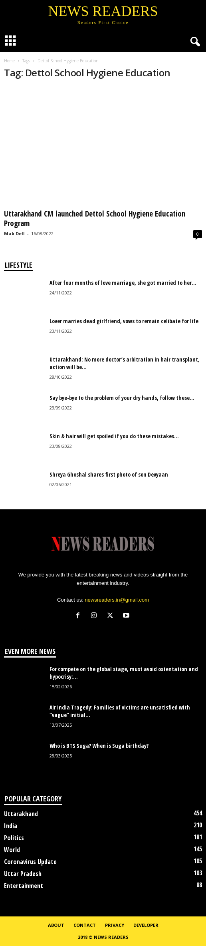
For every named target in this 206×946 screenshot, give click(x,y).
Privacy (114, 925)
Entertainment (23, 885)
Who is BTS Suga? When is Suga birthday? (99, 745)
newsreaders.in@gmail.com (117, 600)
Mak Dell (14, 233)
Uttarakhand (21, 813)
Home (9, 61)
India (10, 825)
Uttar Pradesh (23, 873)
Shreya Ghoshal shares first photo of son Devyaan (109, 474)
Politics (14, 837)
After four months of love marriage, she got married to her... (123, 282)
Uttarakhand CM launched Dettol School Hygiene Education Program (94, 219)
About (56, 925)
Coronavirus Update (30, 861)
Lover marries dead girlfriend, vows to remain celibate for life (124, 321)
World (12, 849)
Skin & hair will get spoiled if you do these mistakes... (114, 436)
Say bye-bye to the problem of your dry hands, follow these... (122, 397)
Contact (84, 925)
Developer (145, 925)
